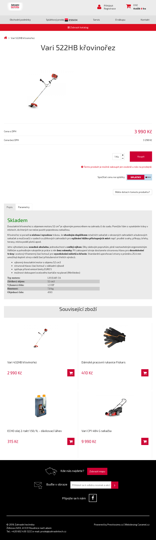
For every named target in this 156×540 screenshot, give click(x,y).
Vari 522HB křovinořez (23, 38)
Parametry (23, 207)
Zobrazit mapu (97, 471)
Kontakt (145, 19)
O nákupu (120, 19)
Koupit (141, 156)
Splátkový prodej (62, 19)
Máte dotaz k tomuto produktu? (132, 192)
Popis (10, 207)
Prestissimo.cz (115, 524)
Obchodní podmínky (20, 19)
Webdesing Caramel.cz (137, 524)
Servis (96, 19)
